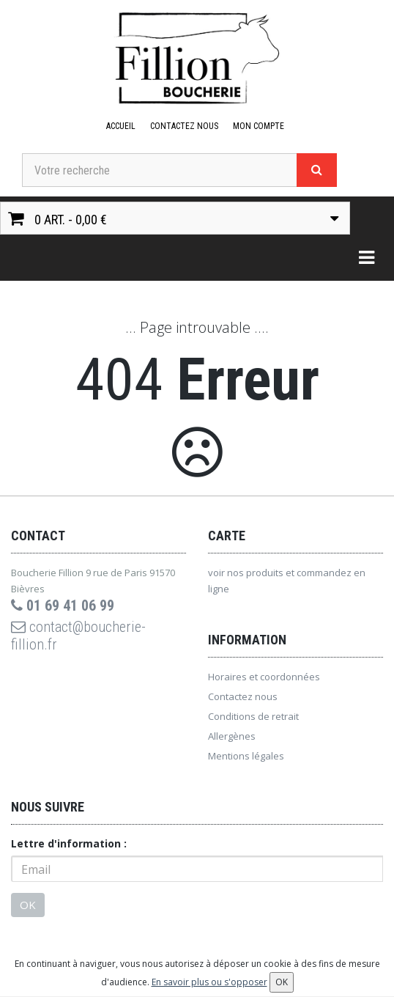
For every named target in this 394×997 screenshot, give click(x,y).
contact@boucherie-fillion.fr (78, 635)
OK (28, 904)
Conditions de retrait (253, 716)
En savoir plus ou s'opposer (209, 982)
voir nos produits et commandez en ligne (286, 580)
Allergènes (232, 736)
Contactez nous (184, 126)
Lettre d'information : (69, 843)
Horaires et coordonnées (264, 676)
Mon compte (258, 126)
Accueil (120, 126)
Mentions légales (246, 755)
